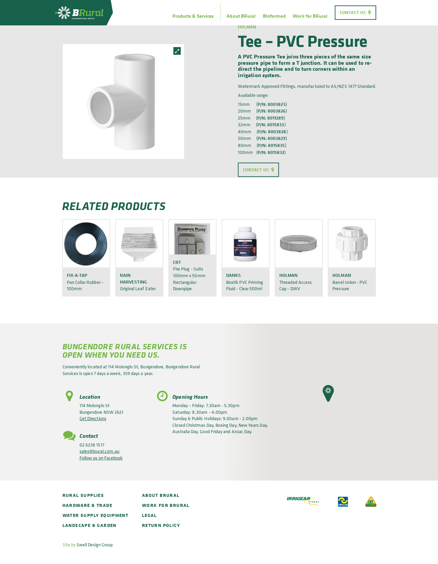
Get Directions (93, 418)
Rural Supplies (83, 495)
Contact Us (353, 12)
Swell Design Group (95, 544)
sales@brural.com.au (99, 451)
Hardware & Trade (87, 505)
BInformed (274, 16)
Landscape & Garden (89, 525)
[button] (328, 393)
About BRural (241, 16)
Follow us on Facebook (101, 457)
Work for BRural (310, 16)
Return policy (161, 525)
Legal (149, 515)
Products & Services (193, 16)
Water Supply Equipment (95, 515)
